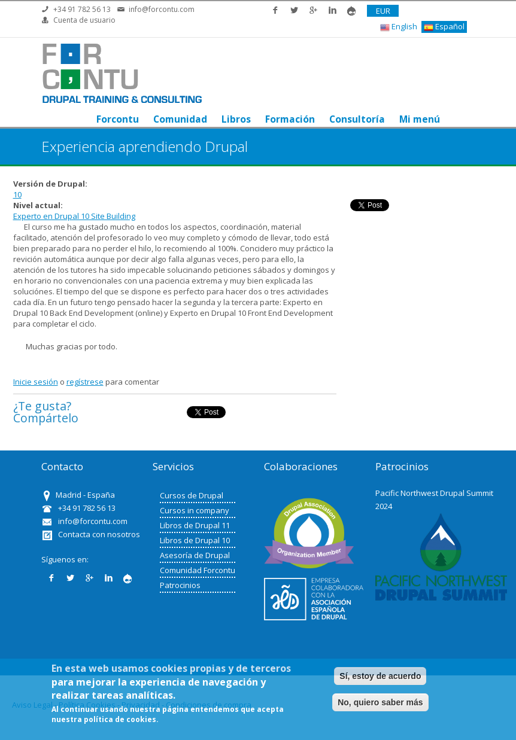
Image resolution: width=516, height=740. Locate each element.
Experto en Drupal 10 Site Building (74, 216)
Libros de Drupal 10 (195, 540)
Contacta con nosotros (99, 534)
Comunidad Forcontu (197, 570)
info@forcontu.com (162, 9)
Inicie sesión (35, 381)
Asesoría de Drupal (195, 555)
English (398, 26)
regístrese (85, 381)
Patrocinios (180, 585)
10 (17, 194)
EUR (383, 10)
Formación (290, 119)
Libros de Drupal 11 (195, 525)
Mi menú (419, 119)
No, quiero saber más (380, 702)
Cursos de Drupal (191, 495)
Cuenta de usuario (84, 20)
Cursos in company (194, 510)
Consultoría (357, 119)
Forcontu (117, 119)
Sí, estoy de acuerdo (380, 676)
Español (444, 26)
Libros (236, 119)
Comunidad (180, 119)
